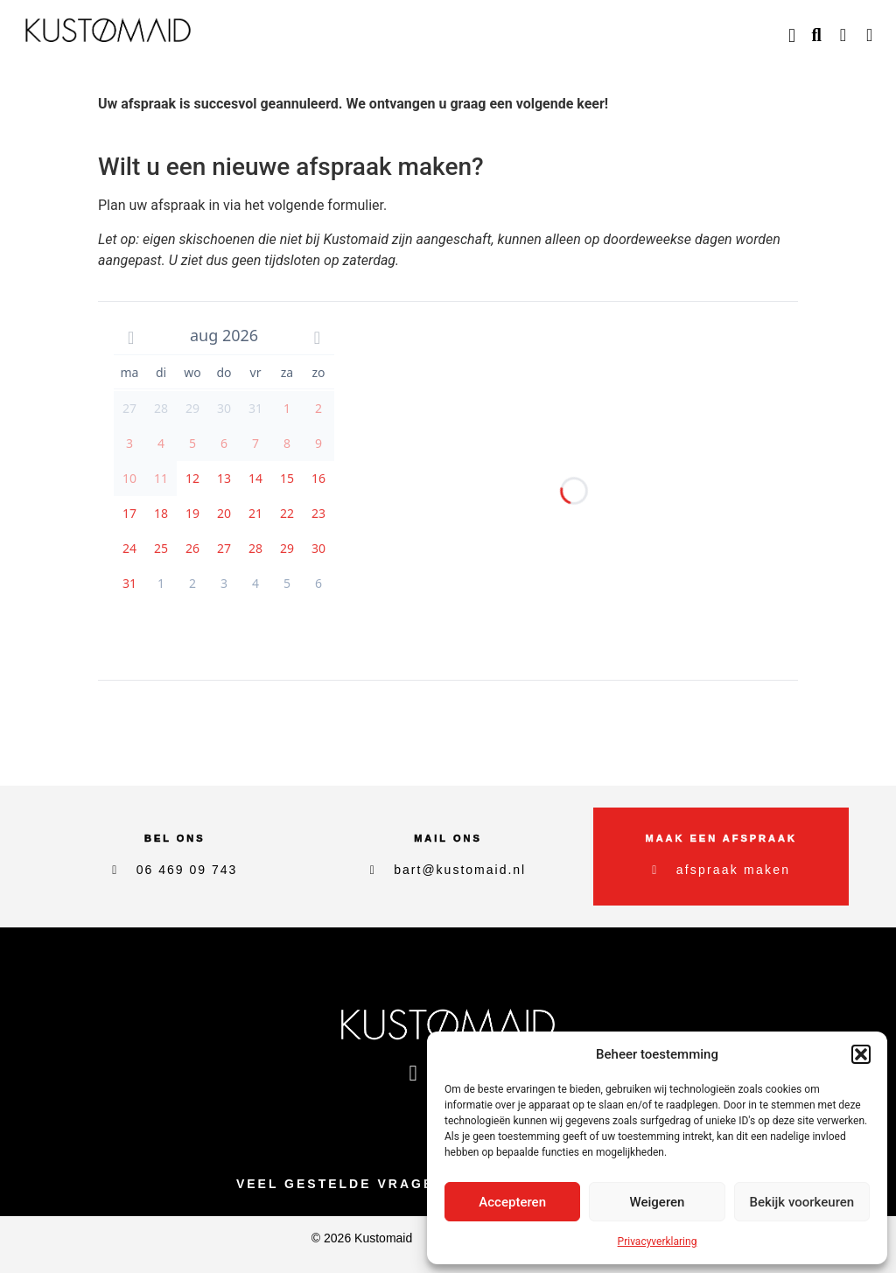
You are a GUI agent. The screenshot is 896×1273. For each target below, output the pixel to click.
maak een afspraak (720, 838)
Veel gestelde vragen (340, 1184)
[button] (861, 1054)
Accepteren (512, 1202)
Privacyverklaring (657, 1241)
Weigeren (657, 1202)
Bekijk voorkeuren (801, 1202)
